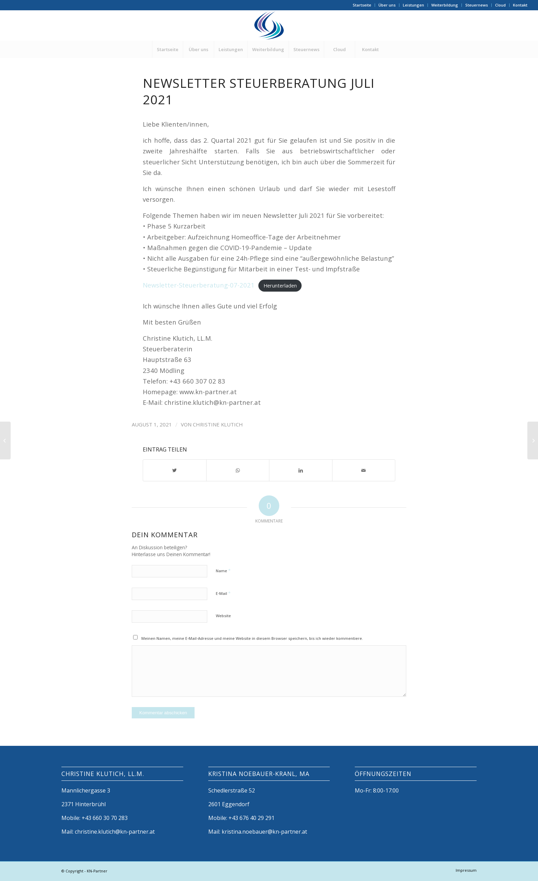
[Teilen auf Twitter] (174, 470)
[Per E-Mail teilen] (363, 470)
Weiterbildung (444, 5)
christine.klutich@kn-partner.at (115, 831)
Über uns (387, 5)
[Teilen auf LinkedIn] (300, 470)
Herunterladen (280, 285)
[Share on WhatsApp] (238, 470)
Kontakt (520, 5)
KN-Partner (97, 870)
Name (223, 570)
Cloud (500, 5)
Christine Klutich (218, 424)
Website (223, 615)
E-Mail (223, 593)
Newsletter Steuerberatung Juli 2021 (259, 91)
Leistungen (413, 5)
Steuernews (476, 5)
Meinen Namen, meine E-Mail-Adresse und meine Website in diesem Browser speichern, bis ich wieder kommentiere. (252, 638)
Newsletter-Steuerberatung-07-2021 (199, 285)
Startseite (362, 5)
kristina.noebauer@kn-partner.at (264, 831)
